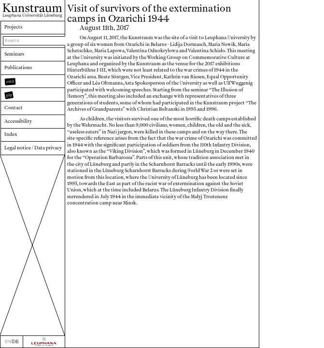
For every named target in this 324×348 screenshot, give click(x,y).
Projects (13, 27)
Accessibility (18, 121)
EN (7, 342)
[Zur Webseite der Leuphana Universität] (44, 341)
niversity (238, 38)
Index (10, 134)
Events (11, 41)
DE (15, 342)
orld (193, 171)
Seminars (14, 54)
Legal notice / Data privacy (33, 148)
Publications (18, 68)
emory (76, 96)
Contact (13, 108)
